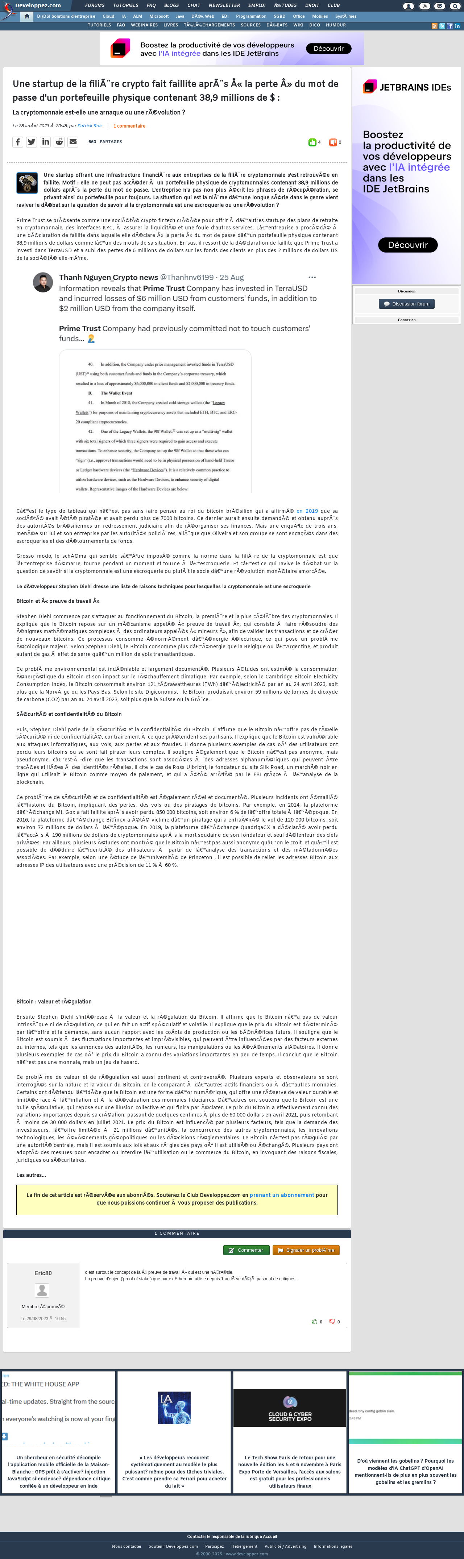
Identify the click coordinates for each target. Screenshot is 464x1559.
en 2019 (307, 515)
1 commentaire (129, 131)
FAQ (151, 6)
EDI (225, 16)
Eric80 (43, 1287)
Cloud (108, 16)
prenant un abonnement (282, 1200)
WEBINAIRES (144, 25)
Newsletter (224, 6)
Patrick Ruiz (89, 131)
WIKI (298, 25)
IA (123, 16)
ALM (137, 16)
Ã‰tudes (285, 6)
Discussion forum (407, 304)
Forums (94, 6)
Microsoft (159, 16)
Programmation (251, 16)
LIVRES (170, 25)
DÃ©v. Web (202, 16)
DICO (314, 25)
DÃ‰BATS (276, 25)
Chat (194, 6)
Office (299, 16)
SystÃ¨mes (346, 16)
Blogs (171, 6)
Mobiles (320, 16)
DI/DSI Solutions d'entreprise (66, 16)
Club (333, 6)
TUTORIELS (99, 25)
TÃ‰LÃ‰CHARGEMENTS (209, 25)
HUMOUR (336, 25)
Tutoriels (125, 6)
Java (180, 16)
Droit (312, 6)
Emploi (257, 6)
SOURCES (251, 25)
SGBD (280, 16)
